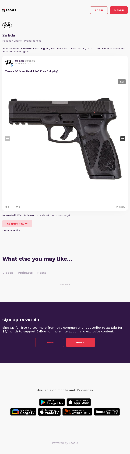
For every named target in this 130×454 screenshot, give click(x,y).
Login (99, 10)
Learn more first (11, 230)
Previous (7, 138)
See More (65, 284)
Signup (119, 10)
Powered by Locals (65, 442)
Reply (120, 206)
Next (123, 138)
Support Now (17, 223)
